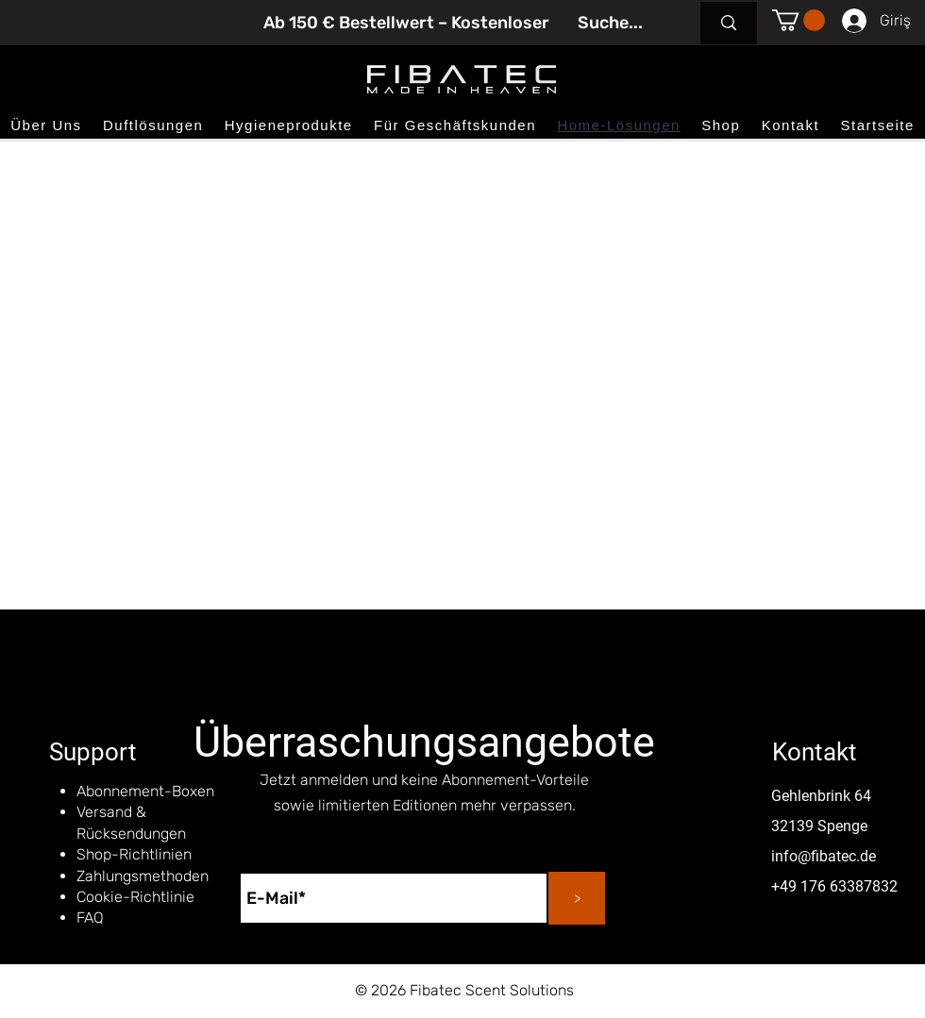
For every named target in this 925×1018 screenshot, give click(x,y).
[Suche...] (611, 22)
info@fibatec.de (823, 856)
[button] (798, 20)
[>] (576, 898)
